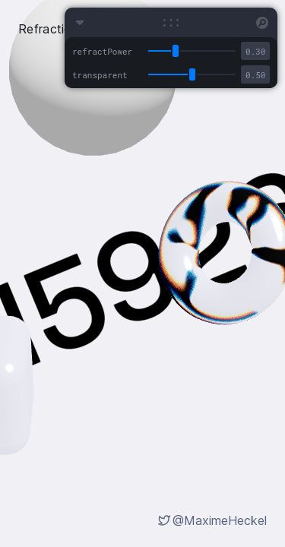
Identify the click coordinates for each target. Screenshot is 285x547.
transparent (100, 75)
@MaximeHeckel (220, 520)
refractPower (102, 51)
